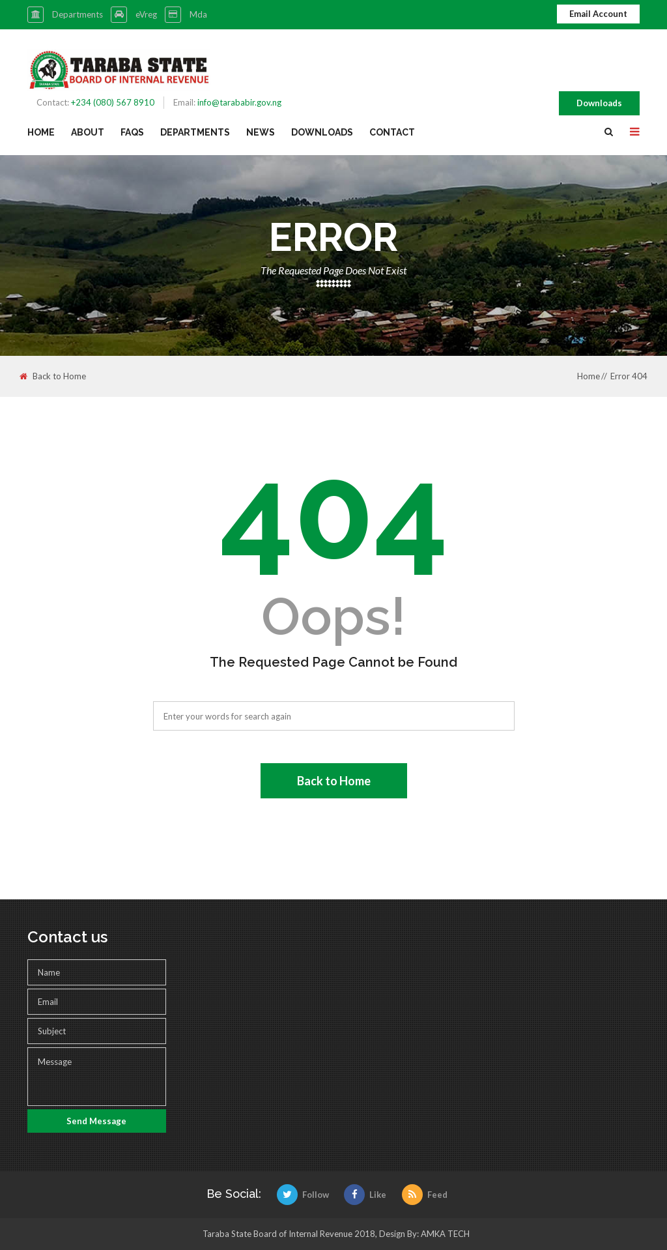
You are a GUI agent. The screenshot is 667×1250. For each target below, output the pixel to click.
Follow (303, 1194)
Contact (392, 132)
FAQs (132, 132)
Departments (77, 14)
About (87, 132)
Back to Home (53, 376)
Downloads (599, 103)
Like (365, 1194)
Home (41, 132)
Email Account (598, 13)
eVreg (146, 14)
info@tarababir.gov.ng (239, 102)
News (260, 132)
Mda (198, 14)
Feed (424, 1194)
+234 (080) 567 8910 (112, 102)
